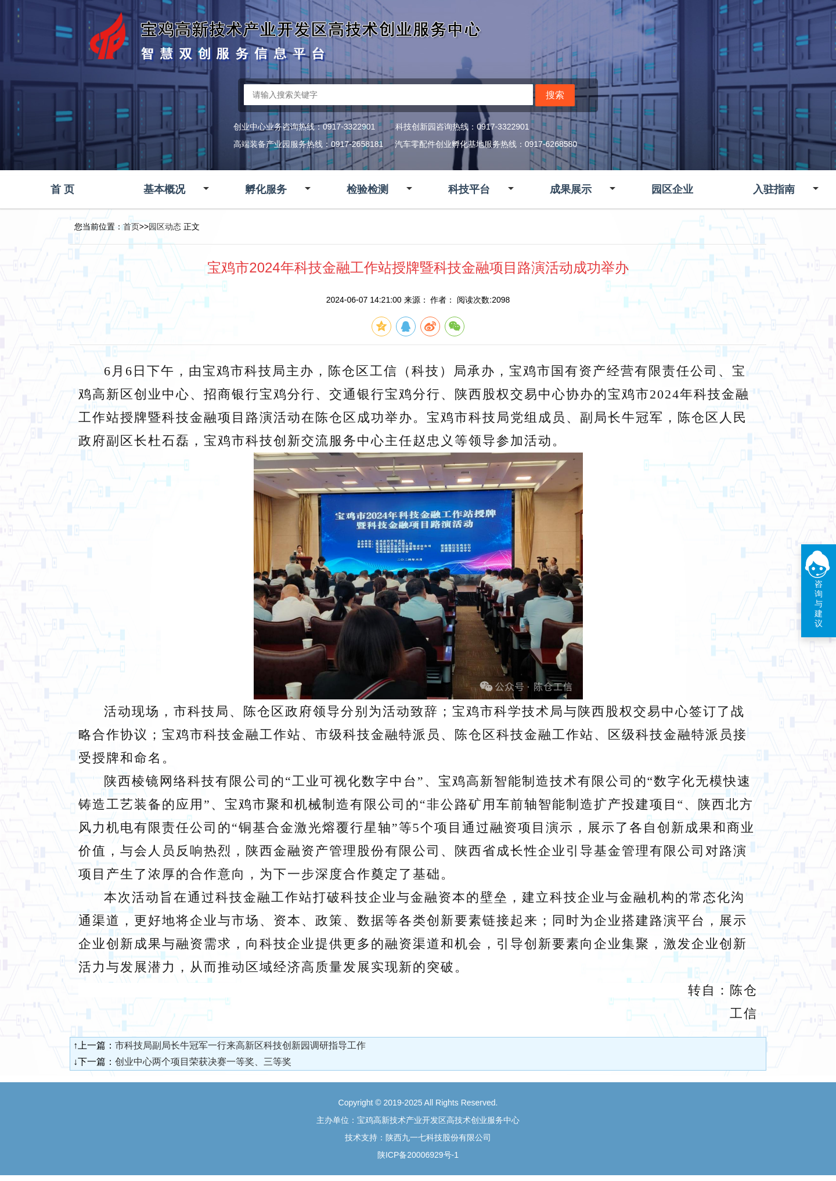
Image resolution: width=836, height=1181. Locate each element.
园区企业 (672, 189)
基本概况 (164, 189)
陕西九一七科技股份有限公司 (438, 1137)
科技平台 (469, 189)
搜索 (555, 95)
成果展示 (571, 189)
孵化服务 (266, 189)
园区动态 (165, 226)
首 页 (62, 189)
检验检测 (367, 189)
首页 (131, 226)
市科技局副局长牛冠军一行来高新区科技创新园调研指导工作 (240, 1045)
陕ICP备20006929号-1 (418, 1155)
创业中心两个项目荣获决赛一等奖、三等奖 (203, 1062)
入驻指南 (774, 189)
